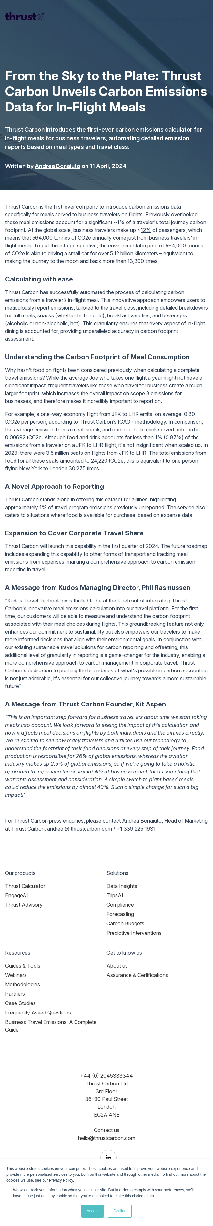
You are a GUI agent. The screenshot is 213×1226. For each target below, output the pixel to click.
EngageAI (16, 895)
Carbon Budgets (125, 923)
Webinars (16, 975)
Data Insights (122, 886)
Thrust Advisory (24, 904)
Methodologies (22, 984)
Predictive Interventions (134, 933)
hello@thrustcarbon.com (106, 1138)
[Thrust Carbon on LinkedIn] (108, 1158)
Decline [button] (119, 1211)
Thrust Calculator (25, 886)
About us (117, 965)
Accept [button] (93, 1211)
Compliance (120, 904)
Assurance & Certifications (137, 975)
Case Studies (20, 1003)
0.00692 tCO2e (23, 437)
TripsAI (115, 895)
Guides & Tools (22, 965)
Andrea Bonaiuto (57, 166)
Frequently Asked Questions (38, 1012)
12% (146, 230)
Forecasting (120, 914)
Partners (15, 994)
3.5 (50, 453)
